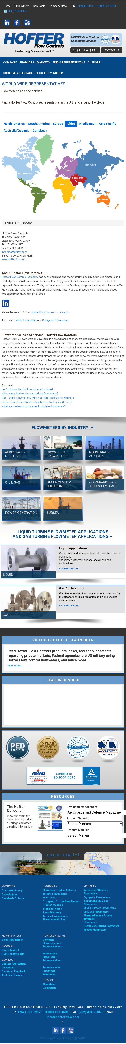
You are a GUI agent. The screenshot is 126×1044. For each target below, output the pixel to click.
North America (14, 124)
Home (7, 6)
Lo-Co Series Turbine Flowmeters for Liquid (27, 389)
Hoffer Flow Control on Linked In (50, 312)
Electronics (49, 898)
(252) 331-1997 (86, 6)
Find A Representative (69, 62)
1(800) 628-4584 (56, 1012)
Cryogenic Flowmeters (55, 320)
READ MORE (14, 666)
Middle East (89, 124)
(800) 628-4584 (107, 6)
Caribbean (41, 131)
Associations (9, 895)
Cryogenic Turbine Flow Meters (61, 901)
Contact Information (14, 964)
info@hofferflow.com (14, 252)
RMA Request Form (13, 954)
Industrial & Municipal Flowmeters (96, 903)
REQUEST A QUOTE (85, 50)
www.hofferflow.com (14, 259)
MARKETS (43, 62)
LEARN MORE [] (69, 568)
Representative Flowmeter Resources (51, 971)
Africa (72, 124)
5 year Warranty (52, 913)
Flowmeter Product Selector (59, 890)
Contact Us (111, 50)
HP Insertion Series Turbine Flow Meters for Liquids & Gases (37, 402)
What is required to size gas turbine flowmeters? (30, 394)
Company (10, 62)
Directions (8, 968)
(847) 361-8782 (17, 11)
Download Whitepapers (82, 807)
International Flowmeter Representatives (52, 957)
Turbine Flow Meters (55, 894)
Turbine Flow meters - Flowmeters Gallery (55, 918)
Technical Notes (52, 909)
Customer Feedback (18, 73)
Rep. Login (39, 6)
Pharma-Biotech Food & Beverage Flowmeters (97, 919)
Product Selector (78, 819)
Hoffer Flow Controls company (20, 277)
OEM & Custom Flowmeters (99, 908)
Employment (22, 6)
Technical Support (12, 975)
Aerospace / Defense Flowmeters (95, 892)
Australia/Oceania (17, 131)
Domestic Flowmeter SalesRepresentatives (52, 943)
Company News (59, 6)
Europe (59, 124)
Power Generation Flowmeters (101, 926)
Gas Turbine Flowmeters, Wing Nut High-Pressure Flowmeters (38, 398)
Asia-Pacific (110, 124)
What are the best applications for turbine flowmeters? (34, 406)
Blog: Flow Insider (12, 940)
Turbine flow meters (25, 320)
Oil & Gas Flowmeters (96, 912)
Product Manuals (78, 830)
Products (27, 62)
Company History (12, 890)
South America (40, 124)
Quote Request (10, 950)
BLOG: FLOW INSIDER (49, 73)
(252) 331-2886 (90, 1012)
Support (94, 62)
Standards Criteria (13, 898)
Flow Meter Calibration (49, 987)
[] (91, 427)
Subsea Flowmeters (95, 930)
